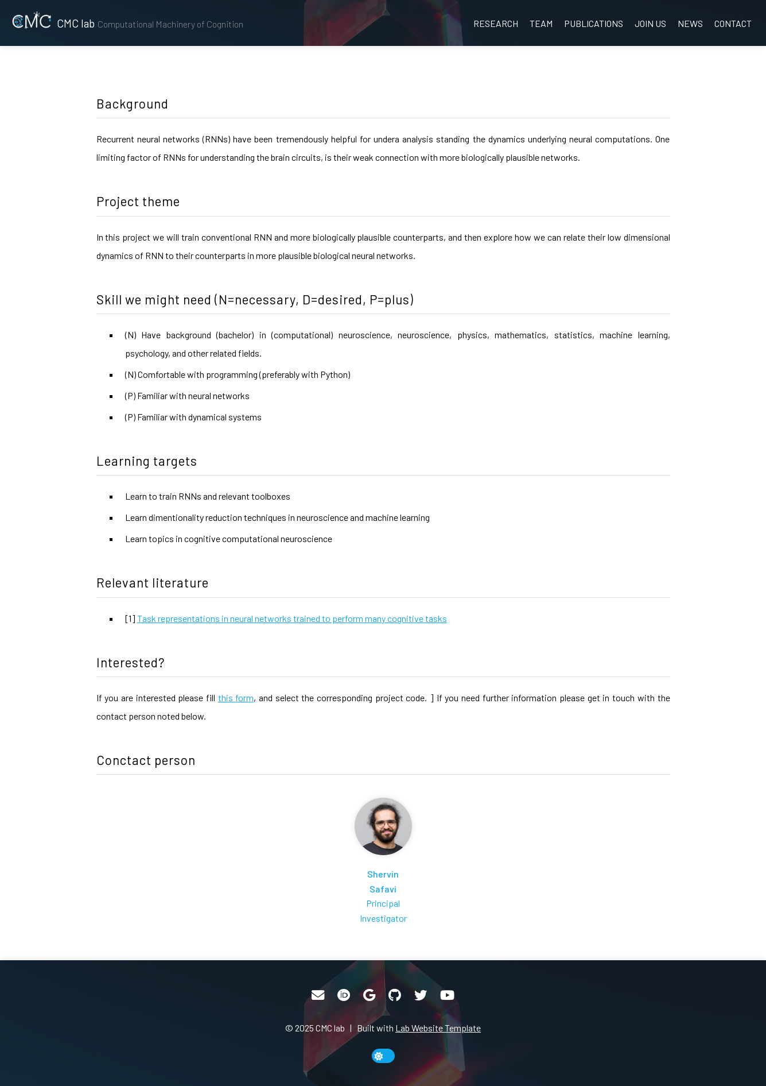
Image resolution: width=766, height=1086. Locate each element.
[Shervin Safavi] (383, 861)
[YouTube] (447, 995)
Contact (733, 23)
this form (236, 697)
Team (541, 23)
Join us (650, 23)
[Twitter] (420, 995)
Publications (593, 23)
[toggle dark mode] (383, 1056)
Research (495, 23)
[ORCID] (344, 995)
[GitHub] (395, 995)
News (690, 23)
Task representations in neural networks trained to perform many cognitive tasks (292, 618)
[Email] (318, 995)
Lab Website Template (438, 1027)
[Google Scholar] (369, 995)
